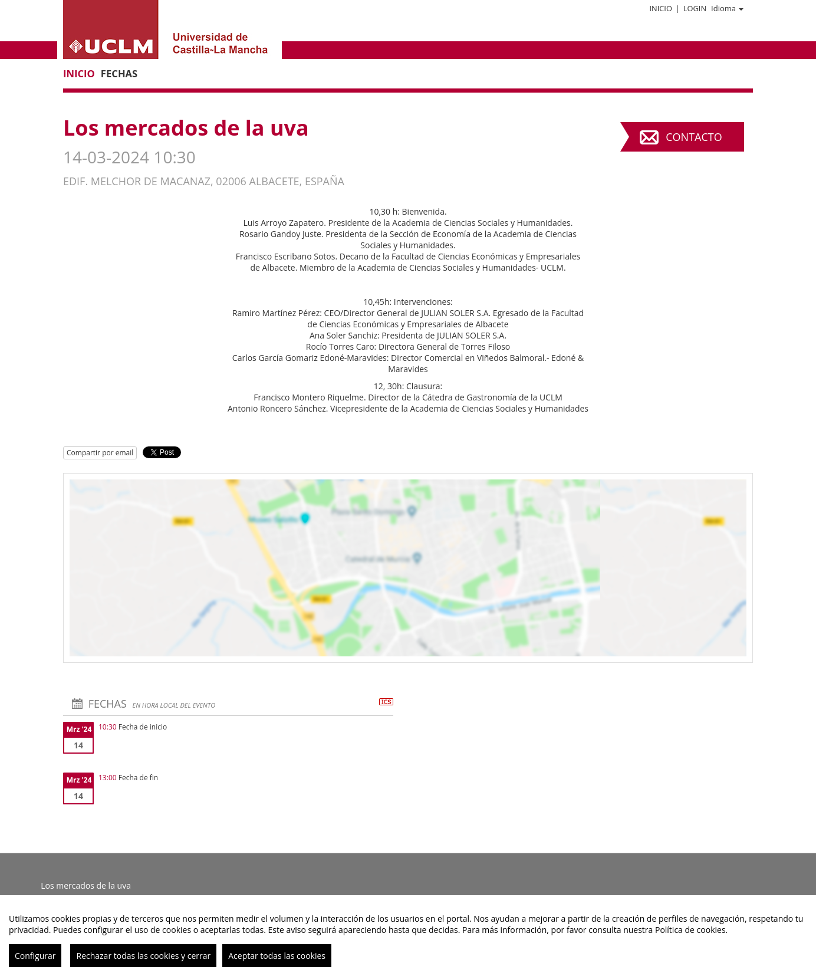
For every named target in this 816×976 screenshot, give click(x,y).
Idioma (727, 8)
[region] (408, 935)
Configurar (35, 955)
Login (694, 8)
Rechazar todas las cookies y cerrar (143, 955)
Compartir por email (100, 453)
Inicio (660, 8)
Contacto (694, 137)
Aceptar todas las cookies (276, 955)
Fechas (119, 73)
